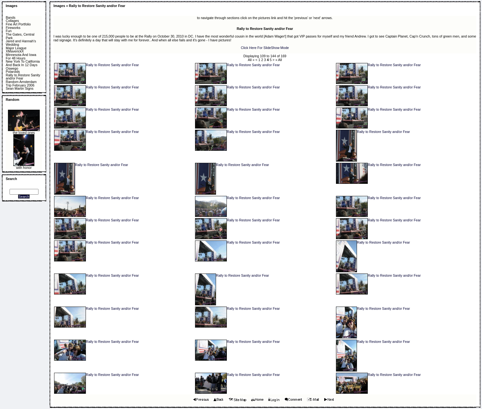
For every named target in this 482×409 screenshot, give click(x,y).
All (250, 60)
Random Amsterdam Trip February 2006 (21, 83)
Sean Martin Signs (19, 88)
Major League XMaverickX (16, 49)
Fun (8, 31)
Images (11, 6)
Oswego (12, 68)
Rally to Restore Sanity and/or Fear (23, 76)
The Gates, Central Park (20, 36)
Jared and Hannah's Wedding (21, 42)
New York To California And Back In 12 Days (23, 63)
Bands (10, 17)
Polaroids (13, 71)
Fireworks (13, 28)
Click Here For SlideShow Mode (265, 48)
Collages (12, 21)
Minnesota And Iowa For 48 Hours (21, 56)
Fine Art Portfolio (18, 24)
